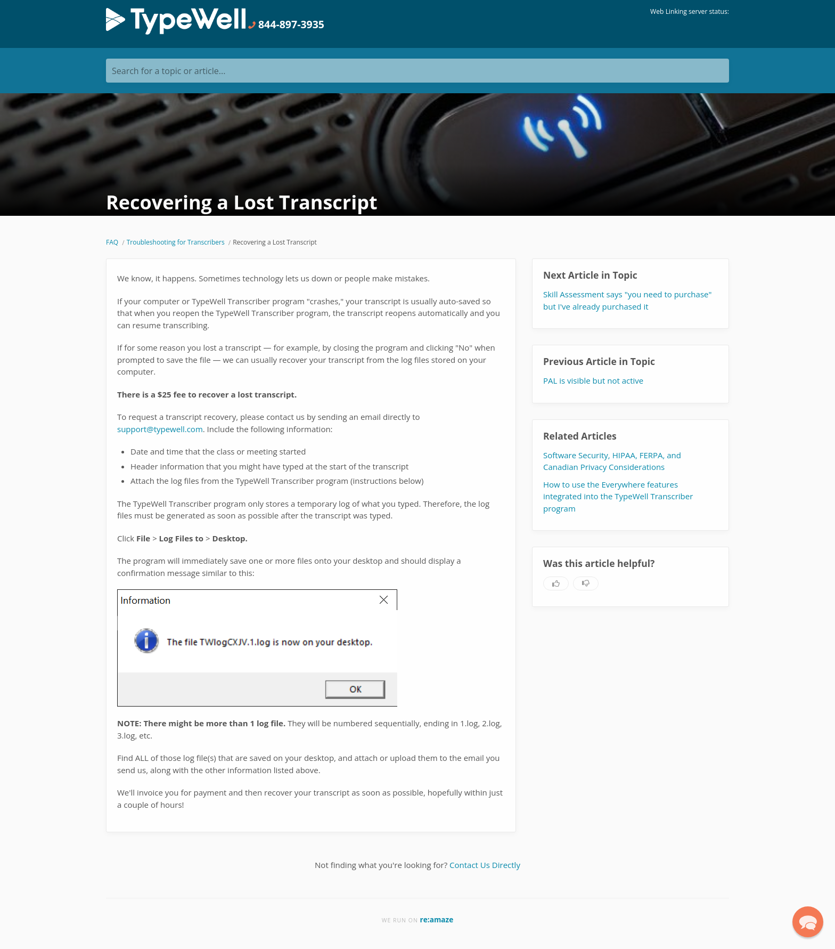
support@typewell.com (160, 429)
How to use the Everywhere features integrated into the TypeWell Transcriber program (618, 496)
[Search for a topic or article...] (417, 71)
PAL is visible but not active (593, 380)
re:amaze (437, 919)
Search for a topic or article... (168, 71)
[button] (808, 922)
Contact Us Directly (484, 864)
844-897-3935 (286, 24)
